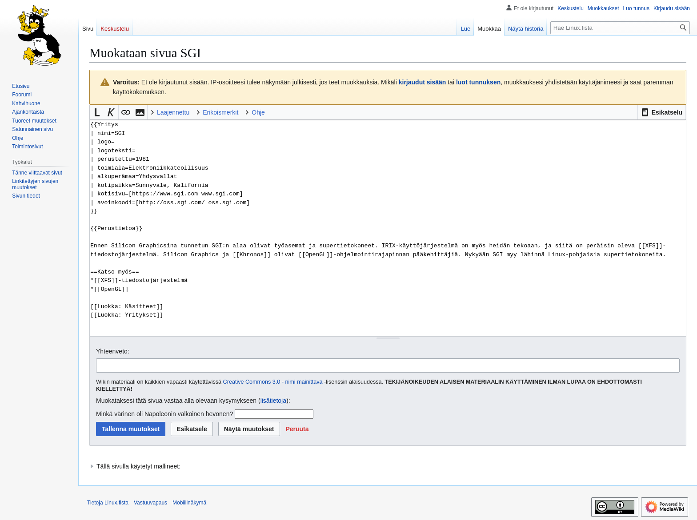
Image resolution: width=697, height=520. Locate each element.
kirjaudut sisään (422, 82)
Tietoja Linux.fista (107, 503)
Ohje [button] (258, 112)
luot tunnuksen (478, 82)
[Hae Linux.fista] (620, 27)
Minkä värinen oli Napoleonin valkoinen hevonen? (164, 413)
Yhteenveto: (112, 351)
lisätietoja (273, 400)
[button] (661, 112)
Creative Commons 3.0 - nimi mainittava (273, 382)
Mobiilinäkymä (189, 503)
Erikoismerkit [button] (220, 112)
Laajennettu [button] (173, 112)
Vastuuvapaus (150, 503)
